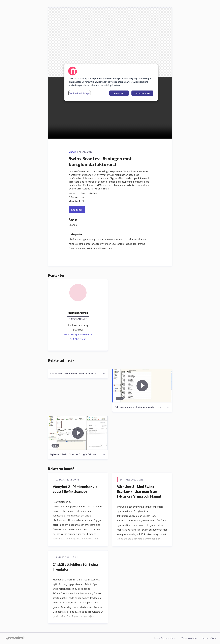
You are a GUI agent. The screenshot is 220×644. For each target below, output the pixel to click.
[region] (111, 82)
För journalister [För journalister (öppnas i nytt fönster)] (189, 638)
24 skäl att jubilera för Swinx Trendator (75, 566)
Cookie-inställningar (79, 93)
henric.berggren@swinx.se (78, 334)
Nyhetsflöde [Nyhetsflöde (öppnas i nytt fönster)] (209, 638)
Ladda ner (76, 209)
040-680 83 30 (78, 339)
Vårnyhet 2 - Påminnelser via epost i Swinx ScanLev (75, 489)
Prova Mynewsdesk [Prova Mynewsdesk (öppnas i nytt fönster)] (165, 638)
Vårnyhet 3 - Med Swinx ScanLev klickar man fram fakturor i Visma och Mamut (139, 491)
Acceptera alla (142, 93)
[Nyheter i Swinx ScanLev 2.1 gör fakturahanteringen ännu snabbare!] (78, 433)
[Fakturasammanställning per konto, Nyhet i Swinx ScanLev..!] (142, 385)
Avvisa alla (119, 93)
